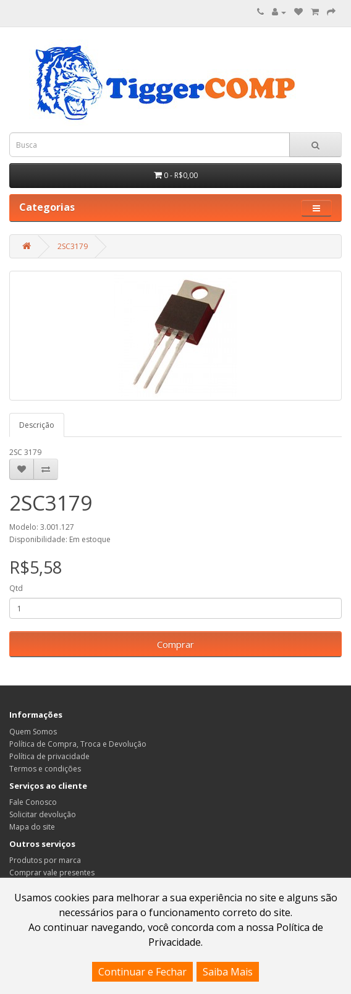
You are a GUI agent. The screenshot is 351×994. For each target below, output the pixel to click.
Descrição (36, 425)
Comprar (175, 644)
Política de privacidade (49, 756)
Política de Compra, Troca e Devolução (77, 744)
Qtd (16, 588)
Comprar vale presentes (52, 872)
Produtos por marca (45, 860)
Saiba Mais (228, 972)
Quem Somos (33, 731)
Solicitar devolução (42, 814)
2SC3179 (72, 246)
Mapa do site (32, 827)
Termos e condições (45, 768)
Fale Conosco (33, 802)
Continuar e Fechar (142, 972)
